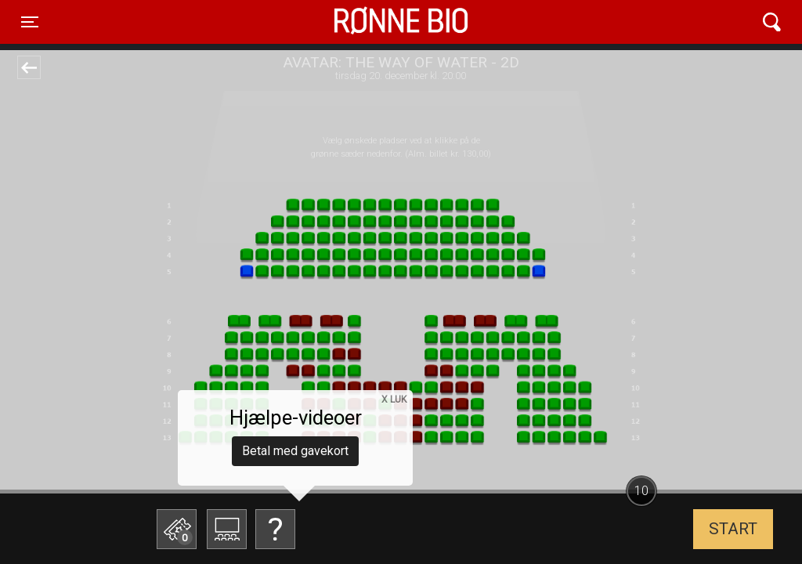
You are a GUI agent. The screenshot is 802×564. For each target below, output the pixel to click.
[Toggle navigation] (30, 22)
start (733, 528)
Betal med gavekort (295, 450)
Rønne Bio (376, 22)
